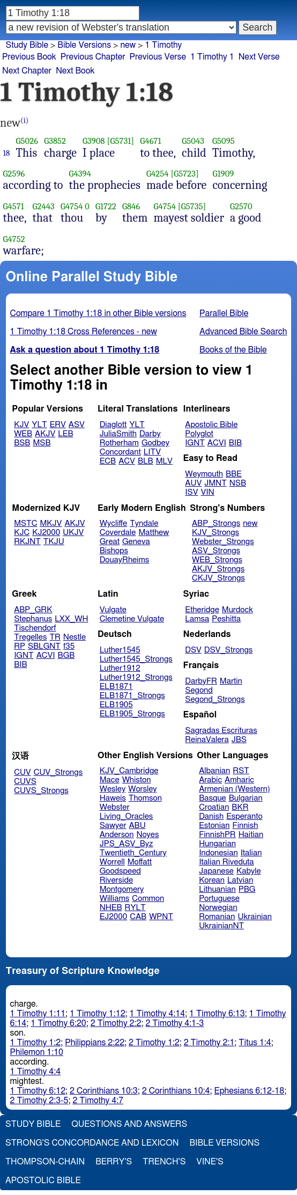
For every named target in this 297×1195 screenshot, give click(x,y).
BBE (234, 474)
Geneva (136, 542)
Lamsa (197, 619)
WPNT (161, 917)
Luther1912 (120, 668)
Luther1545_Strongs (136, 659)
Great (110, 542)
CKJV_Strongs (218, 578)
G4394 (80, 173)
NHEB (111, 908)
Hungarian (217, 844)
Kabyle (248, 871)
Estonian (214, 826)
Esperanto (244, 816)
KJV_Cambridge (129, 771)
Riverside (116, 880)
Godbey (155, 443)
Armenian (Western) (234, 789)
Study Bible (27, 45)
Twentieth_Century (133, 853)
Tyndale (144, 523)
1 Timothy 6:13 (217, 1013)
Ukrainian (255, 917)
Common (148, 899)
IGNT (195, 443)
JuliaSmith (118, 434)
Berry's (113, 1161)
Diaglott (113, 425)
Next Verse (259, 57)
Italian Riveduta (226, 862)
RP (19, 646)
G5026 (27, 141)
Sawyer (113, 826)
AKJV (45, 434)
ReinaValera (206, 740)
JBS (239, 740)
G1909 (223, 173)
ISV (191, 492)
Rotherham (119, 443)
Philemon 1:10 (36, 1052)
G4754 (72, 206)
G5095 (223, 141)
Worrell (112, 862)
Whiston (136, 780)
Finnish (245, 826)
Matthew (153, 533)
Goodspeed (120, 871)
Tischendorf (35, 628)
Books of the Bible (233, 350)
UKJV (73, 533)
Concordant (120, 452)
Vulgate (113, 610)
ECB (108, 461)
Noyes (147, 835)
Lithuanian (217, 889)
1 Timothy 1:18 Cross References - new (83, 331)
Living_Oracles (126, 816)
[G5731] (121, 141)
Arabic (210, 780)
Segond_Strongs (214, 699)
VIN (207, 492)
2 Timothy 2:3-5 (39, 1100)
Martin (231, 681)
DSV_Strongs (228, 650)
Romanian (217, 917)
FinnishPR (217, 835)
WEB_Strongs (217, 560)
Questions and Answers (129, 1124)
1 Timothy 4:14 (157, 1013)
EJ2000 (113, 917)
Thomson (145, 798)
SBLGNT (44, 646)
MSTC (25, 523)
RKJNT (27, 542)
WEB (23, 434)
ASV (77, 425)
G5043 (193, 141)
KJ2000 (46, 533)
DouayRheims (125, 560)
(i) (24, 120)
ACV (126, 461)
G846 (131, 206)
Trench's (164, 1161)
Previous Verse (158, 57)
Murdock (237, 610)
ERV (58, 425)
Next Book (75, 71)
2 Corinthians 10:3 (104, 1091)
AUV (193, 483)
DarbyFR (201, 681)
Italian (251, 853)
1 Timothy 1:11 (38, 1013)
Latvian (240, 880)
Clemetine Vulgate (132, 619)
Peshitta (226, 619)
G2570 (241, 206)
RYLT (134, 908)
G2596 (14, 173)
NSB (237, 483)
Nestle (74, 637)
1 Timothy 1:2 (35, 1042)
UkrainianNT (221, 926)
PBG (247, 889)
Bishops (114, 551)
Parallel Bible (223, 313)
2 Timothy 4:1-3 (174, 1023)
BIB (235, 443)
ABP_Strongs (216, 523)
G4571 (13, 206)
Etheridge (202, 610)
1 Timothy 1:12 (97, 1013)
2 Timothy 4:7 (97, 1100)
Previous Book (29, 57)
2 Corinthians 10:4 (176, 1091)
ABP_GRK (33, 610)
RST (241, 771)
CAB (138, 917)
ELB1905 (116, 705)
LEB (65, 434)
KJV (21, 425)
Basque (212, 798)
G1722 (105, 206)
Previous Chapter (93, 57)
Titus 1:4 (255, 1042)
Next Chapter (26, 71)
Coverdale (118, 533)
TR (54, 637)
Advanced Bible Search (243, 331)
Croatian (214, 807)
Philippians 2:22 (94, 1042)
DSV (193, 650)
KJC (21, 533)
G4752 (14, 239)
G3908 (94, 141)
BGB (66, 655)
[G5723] (184, 173)
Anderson (117, 835)
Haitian (251, 835)
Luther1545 (120, 650)
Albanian (214, 771)
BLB (145, 461)
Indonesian (218, 853)
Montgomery (122, 889)
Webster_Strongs (223, 542)
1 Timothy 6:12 (38, 1091)
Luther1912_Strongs (136, 677)
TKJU (53, 542)
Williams (115, 899)
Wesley (112, 789)
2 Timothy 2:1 (209, 1042)
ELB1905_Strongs (132, 714)
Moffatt (140, 862)
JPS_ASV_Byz (126, 844)
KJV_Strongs (215, 533)
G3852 (55, 141)
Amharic (239, 780)
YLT (39, 425)
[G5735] (192, 206)
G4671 (150, 141)
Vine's (209, 1161)
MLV (164, 461)
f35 (69, 646)
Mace (110, 780)
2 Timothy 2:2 (116, 1023)
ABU (137, 826)
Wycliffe (113, 523)
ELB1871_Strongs (132, 696)
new (128, 45)
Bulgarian (246, 798)
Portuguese (219, 899)
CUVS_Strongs (41, 791)
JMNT (215, 483)
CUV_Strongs (58, 772)
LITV (152, 452)
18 (6, 153)
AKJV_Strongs (218, 569)
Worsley (142, 789)
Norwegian (218, 908)
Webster (115, 807)
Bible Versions (84, 45)
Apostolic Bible (43, 1180)
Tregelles (30, 637)
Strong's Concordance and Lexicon (92, 1143)
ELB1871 (116, 687)
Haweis (113, 798)
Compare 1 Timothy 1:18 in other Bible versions (98, 313)
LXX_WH (71, 619)
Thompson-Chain (45, 1161)
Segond (198, 690)
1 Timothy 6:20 (58, 1023)
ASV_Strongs (216, 551)
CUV (22, 772)
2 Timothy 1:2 (154, 1042)
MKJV (51, 523)
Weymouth (204, 474)
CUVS (25, 782)
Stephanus (33, 619)
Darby (150, 434)
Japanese (216, 871)
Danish (211, 816)
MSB (41, 443)
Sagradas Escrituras (221, 731)
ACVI (216, 443)
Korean (212, 880)
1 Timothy (163, 45)
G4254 (157, 173)
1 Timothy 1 (212, 57)
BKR (240, 807)
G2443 (44, 206)
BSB (22, 443)
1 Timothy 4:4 (35, 1071)
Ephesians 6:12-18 (249, 1091)
